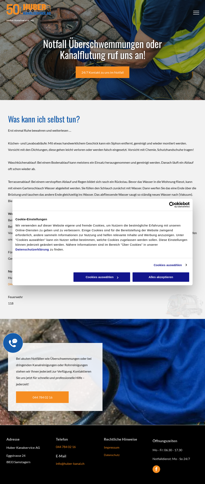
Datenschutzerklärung (32, 249)
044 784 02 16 (66, 447)
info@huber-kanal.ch (70, 463)
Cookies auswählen (168, 265)
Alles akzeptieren (161, 277)
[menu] (196, 12)
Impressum (111, 447)
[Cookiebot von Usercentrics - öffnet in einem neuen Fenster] (172, 205)
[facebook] (156, 469)
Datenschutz (112, 455)
